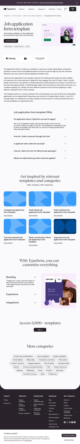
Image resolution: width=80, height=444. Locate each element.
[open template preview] (58, 34)
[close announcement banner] (77, 3)
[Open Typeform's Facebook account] (65, 422)
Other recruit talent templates (32, 15)
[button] (22, 9)
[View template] (15, 203)
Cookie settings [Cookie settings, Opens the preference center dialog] (69, 440)
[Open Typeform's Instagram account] (70, 422)
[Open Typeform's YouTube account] (72, 422)
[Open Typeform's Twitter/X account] (67, 422)
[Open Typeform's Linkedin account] (75, 422)
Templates (7, 15)
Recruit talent (17, 15)
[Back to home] (10, 9)
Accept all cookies (69, 435)
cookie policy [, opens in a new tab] (28, 440)
